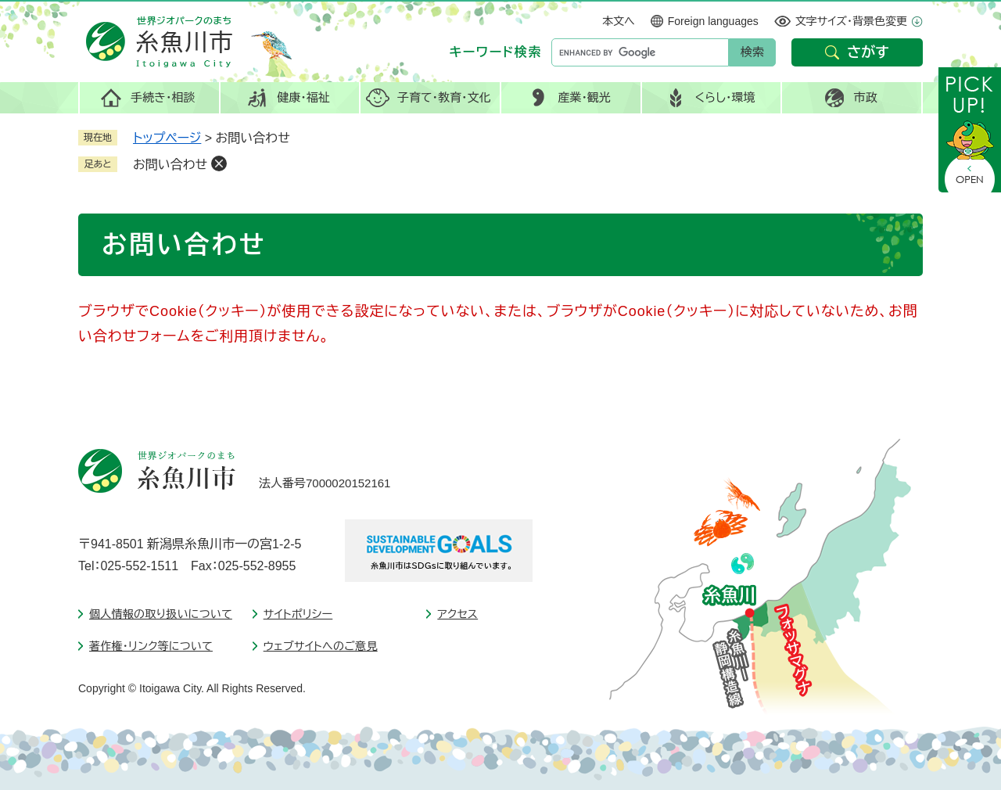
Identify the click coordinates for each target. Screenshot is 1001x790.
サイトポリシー (298, 614)
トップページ (167, 138)
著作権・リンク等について (151, 646)
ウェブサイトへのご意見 (321, 646)
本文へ (618, 21)
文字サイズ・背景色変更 (851, 21)
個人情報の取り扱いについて (160, 614)
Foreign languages (713, 21)
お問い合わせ (170, 164)
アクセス (457, 614)
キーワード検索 (496, 52)
